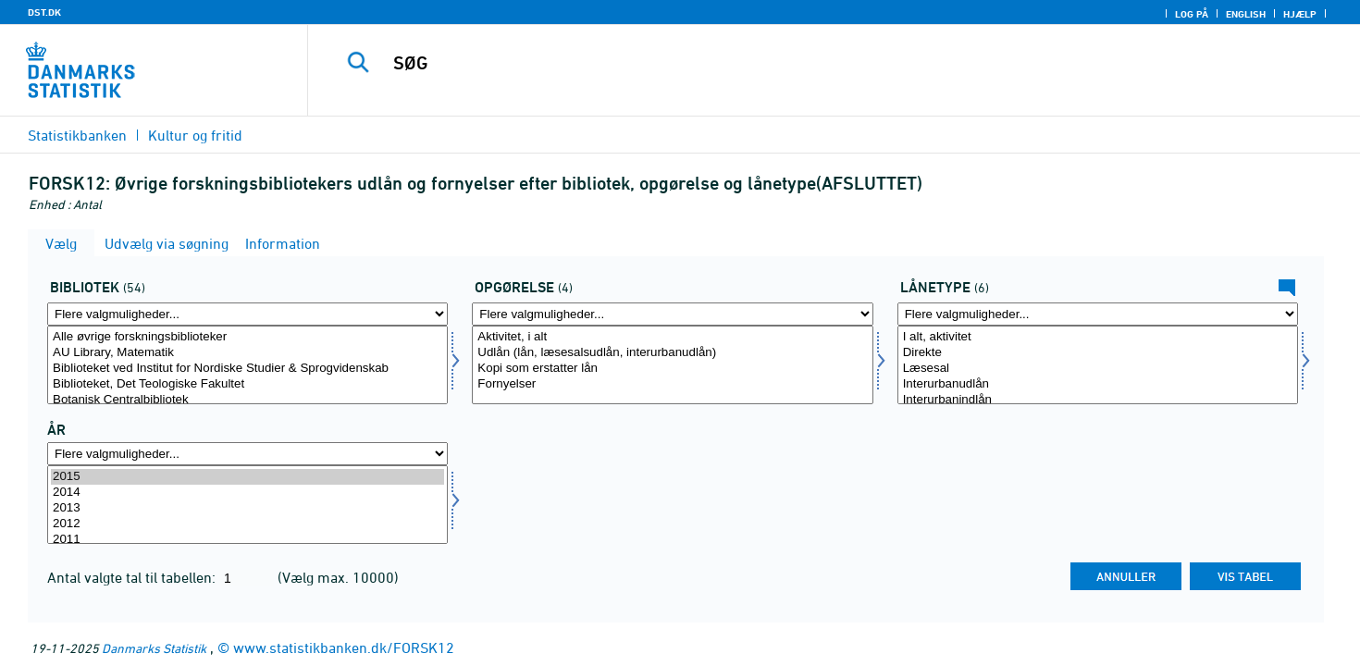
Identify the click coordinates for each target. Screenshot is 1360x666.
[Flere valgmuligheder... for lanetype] (1097, 314)
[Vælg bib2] (247, 365)
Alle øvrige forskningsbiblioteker (247, 337)
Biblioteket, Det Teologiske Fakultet (247, 384)
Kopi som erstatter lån (672, 368)
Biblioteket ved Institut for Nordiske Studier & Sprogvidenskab (247, 368)
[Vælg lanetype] (1097, 365)
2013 (247, 508)
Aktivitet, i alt (672, 337)
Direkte (1097, 353)
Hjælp (1300, 13)
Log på (1191, 13)
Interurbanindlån (1097, 400)
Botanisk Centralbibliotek (247, 400)
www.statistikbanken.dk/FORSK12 (343, 647)
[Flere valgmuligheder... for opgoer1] (672, 314)
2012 (247, 524)
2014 (247, 492)
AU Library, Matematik (247, 353)
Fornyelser (672, 384)
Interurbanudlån (1097, 384)
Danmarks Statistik (154, 648)
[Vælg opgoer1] (672, 365)
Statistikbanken (77, 135)
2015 (247, 477)
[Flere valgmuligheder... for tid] (247, 453)
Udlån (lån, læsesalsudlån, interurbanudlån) (672, 353)
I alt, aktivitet (1097, 337)
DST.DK (44, 12)
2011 (247, 540)
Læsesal (1097, 368)
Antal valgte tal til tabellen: (133, 577)
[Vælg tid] (247, 504)
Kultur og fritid (195, 135)
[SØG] (801, 62)
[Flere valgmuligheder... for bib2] (247, 314)
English (1246, 13)
